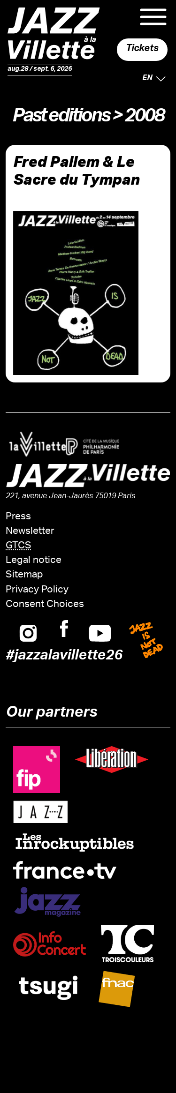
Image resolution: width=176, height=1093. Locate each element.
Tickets (142, 49)
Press (18, 517)
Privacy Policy (37, 590)
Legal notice (33, 561)
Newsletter (30, 532)
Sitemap (24, 575)
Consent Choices (45, 605)
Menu (153, 16)
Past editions (60, 118)
